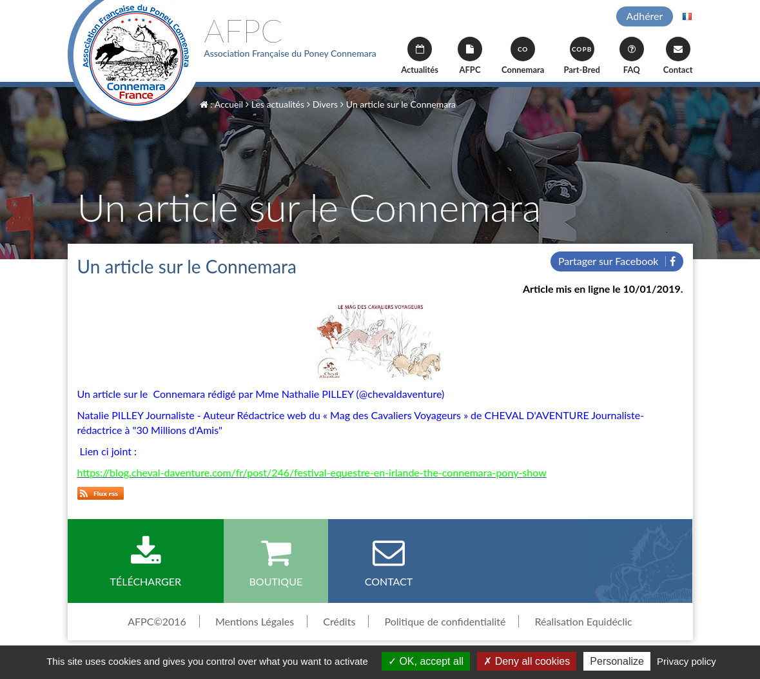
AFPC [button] (470, 56)
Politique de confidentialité (444, 621)
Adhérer (645, 16)
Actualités (419, 56)
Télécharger (146, 561)
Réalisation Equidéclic (583, 621)
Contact (678, 56)
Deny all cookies (526, 661)
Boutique (275, 561)
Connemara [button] (523, 56)
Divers (322, 104)
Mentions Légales (254, 621)
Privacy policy (686, 661)
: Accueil (222, 104)
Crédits (339, 621)
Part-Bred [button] (581, 56)
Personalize (617, 661)
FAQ (631, 56)
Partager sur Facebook (617, 261)
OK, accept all (425, 661)
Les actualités (275, 104)
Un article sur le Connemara (398, 104)
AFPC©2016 (157, 621)
